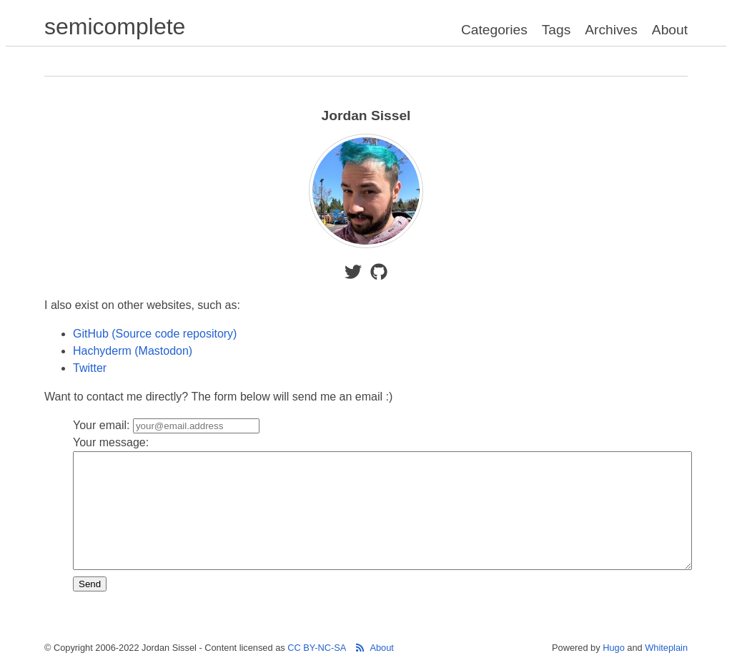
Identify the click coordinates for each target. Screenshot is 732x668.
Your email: (166, 425)
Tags (556, 29)
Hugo (614, 647)
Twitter (90, 368)
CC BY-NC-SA (316, 647)
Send (90, 584)
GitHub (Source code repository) (155, 334)
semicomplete (114, 26)
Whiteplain (666, 647)
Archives (611, 29)
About (670, 29)
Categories (494, 29)
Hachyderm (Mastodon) (132, 351)
